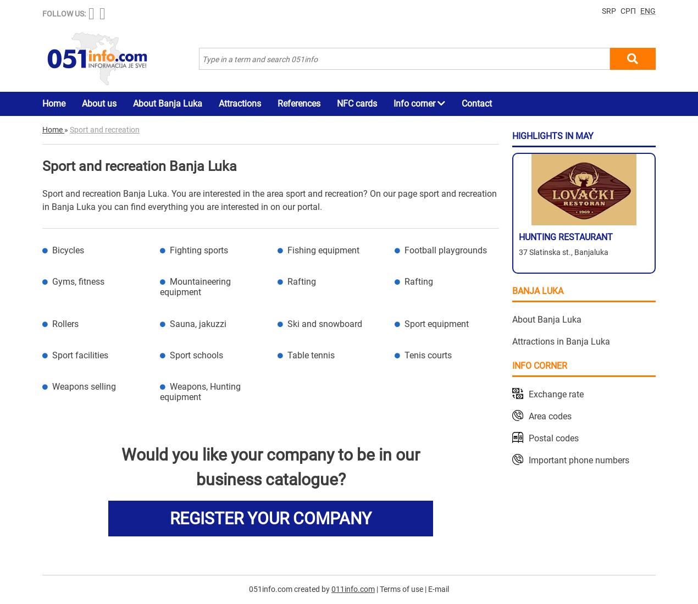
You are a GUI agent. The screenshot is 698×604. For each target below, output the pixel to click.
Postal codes (554, 438)
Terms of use (401, 589)
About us (99, 103)
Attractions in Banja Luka (561, 341)
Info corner (419, 103)
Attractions (240, 103)
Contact (477, 103)
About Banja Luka (167, 103)
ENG (648, 11)
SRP (609, 11)
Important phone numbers (579, 460)
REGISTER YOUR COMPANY (271, 518)
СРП (628, 11)
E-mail (438, 589)
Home (53, 103)
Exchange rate (556, 394)
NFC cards (357, 103)
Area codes (550, 416)
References (299, 103)
